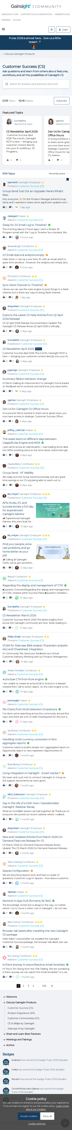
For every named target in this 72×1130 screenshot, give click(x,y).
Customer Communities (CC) (23, 1018)
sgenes (60, 121)
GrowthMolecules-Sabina (25, 1088)
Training (6, 20)
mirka (15, 1069)
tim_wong (13, 955)
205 (44, 986)
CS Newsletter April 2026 (22, 131)
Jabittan (12, 892)
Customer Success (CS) (20, 1008)
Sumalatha (20, 121)
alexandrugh (14, 246)
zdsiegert (13, 216)
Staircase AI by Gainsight (21, 1028)
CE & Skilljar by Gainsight (21, 1023)
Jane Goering (15, 862)
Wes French (14, 922)
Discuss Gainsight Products (20, 54)
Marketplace (62, 14)
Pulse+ (17, 20)
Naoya (11, 576)
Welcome (10, 997)
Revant (16, 1079)
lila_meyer (13, 494)
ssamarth (13, 182)
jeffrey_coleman (16, 430)
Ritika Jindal (14, 636)
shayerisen (13, 306)
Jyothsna (12, 730)
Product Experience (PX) (21, 1013)
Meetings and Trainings (17, 1040)
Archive (8, 1045)
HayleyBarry (14, 464)
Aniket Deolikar (16, 670)
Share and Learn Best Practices (22, 1034)
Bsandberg (14, 764)
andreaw (16, 1060)
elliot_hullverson (16, 794)
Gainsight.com (9, 14)
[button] (3, 30)
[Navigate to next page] (52, 986)
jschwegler (13, 700)
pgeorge (12, 370)
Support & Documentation (36, 14)
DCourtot (13, 276)
